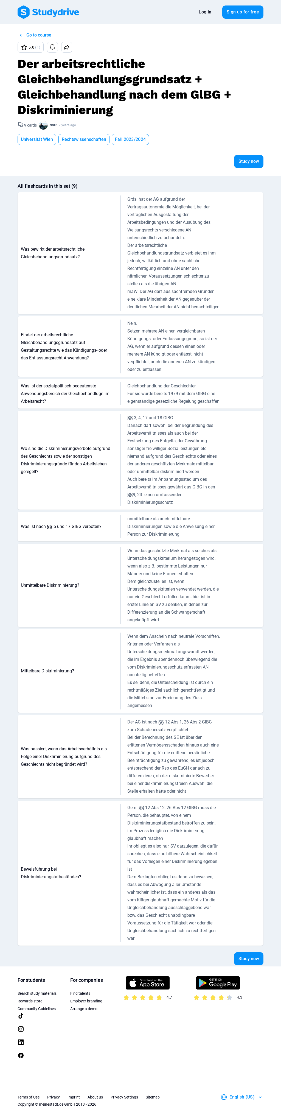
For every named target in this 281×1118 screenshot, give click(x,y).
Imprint (74, 1097)
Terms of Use (29, 1097)
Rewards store (30, 1001)
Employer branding (86, 1001)
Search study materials (37, 993)
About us (95, 1097)
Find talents (80, 993)
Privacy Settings (124, 1097)
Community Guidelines (37, 1009)
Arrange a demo (83, 1009)
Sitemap (153, 1097)
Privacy (53, 1097)
